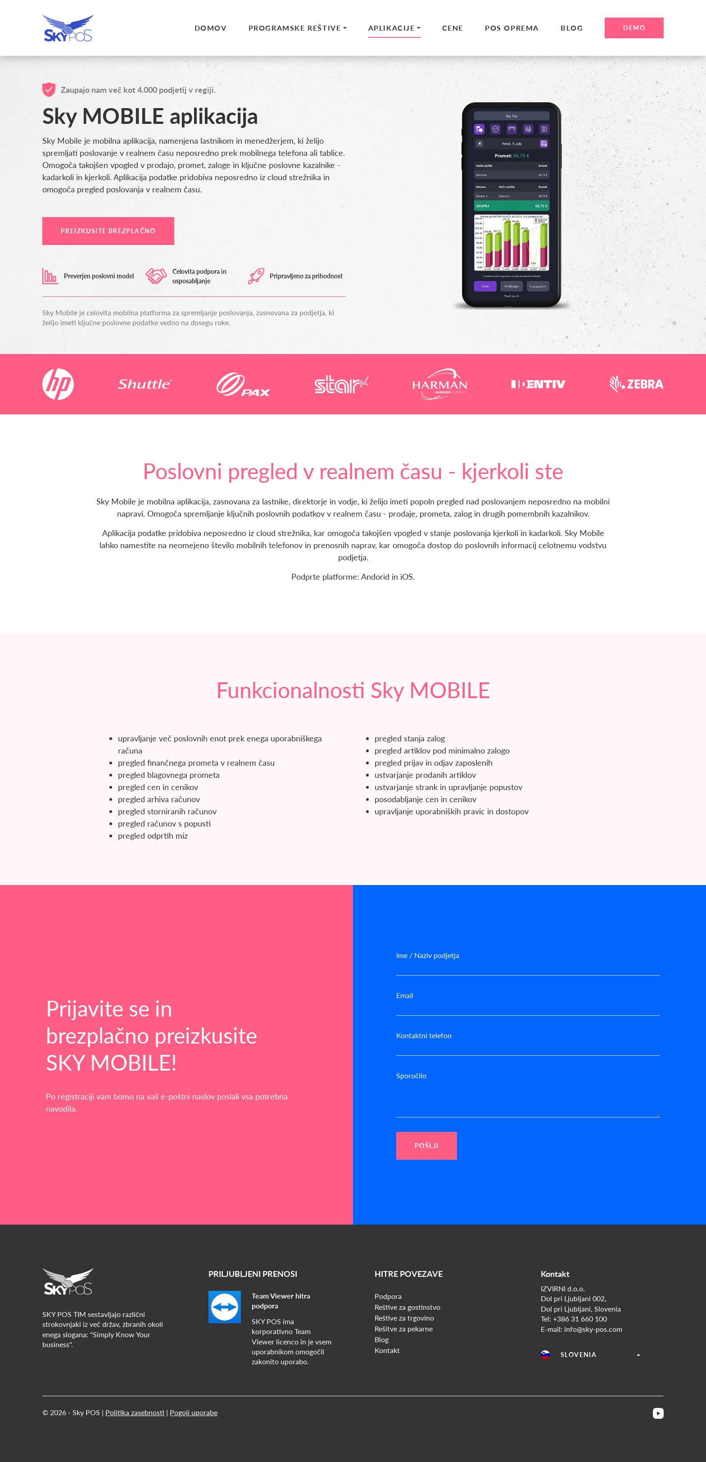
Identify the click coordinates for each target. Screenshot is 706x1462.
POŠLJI (427, 1145)
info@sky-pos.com (593, 1329)
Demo (634, 28)
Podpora (388, 1296)
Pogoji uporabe (193, 1412)
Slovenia (569, 1354)
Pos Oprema (512, 27)
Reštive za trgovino (404, 1317)
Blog (572, 27)
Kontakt (387, 1350)
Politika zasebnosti (134, 1412)
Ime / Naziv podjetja (427, 955)
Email (404, 995)
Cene (452, 27)
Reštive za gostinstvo (407, 1307)
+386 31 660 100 (580, 1318)
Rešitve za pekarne (404, 1328)
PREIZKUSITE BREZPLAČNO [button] (108, 231)
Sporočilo (411, 1075)
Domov (211, 27)
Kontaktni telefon (424, 1035)
